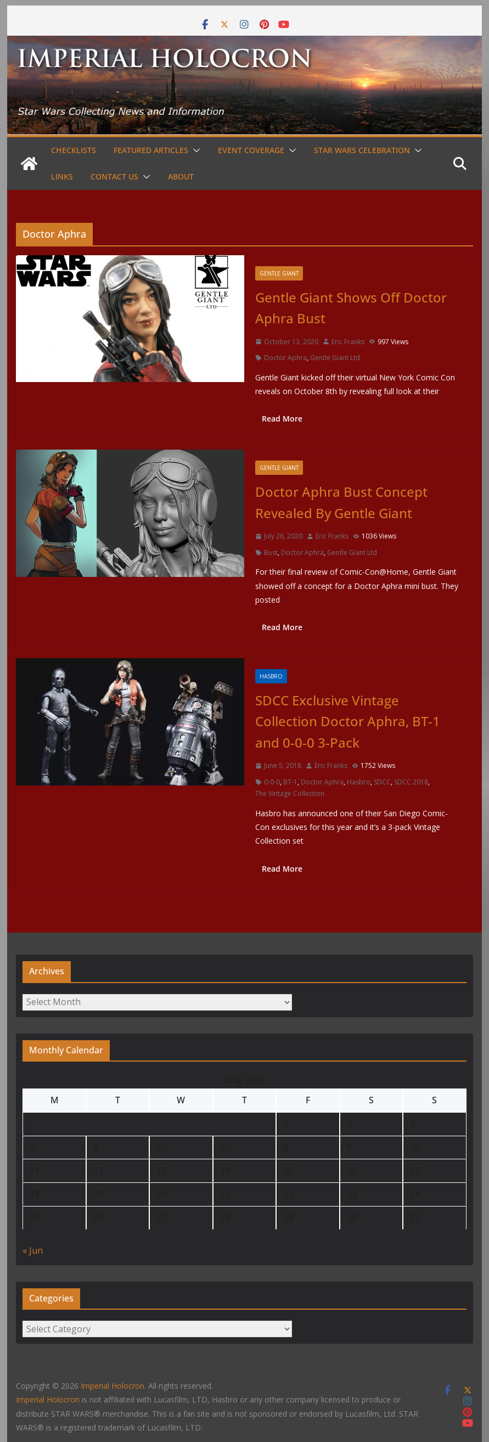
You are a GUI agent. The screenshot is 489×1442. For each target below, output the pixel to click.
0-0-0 (272, 782)
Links (62, 176)
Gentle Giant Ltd (335, 357)
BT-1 (290, 782)
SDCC (382, 782)
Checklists (73, 150)
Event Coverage (251, 150)
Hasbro (271, 676)
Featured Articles (151, 150)
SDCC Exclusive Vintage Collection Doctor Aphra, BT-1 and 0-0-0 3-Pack (347, 721)
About (181, 176)
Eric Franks (347, 341)
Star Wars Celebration (362, 150)
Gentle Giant (279, 273)
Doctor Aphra (285, 357)
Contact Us (114, 176)
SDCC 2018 (411, 782)
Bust (271, 552)
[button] (194, 150)
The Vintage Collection (289, 793)
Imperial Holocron (48, 1399)
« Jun (33, 1250)
